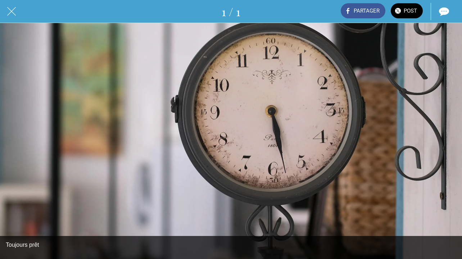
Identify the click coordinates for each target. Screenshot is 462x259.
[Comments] (443, 11)
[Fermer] (11, 11)
